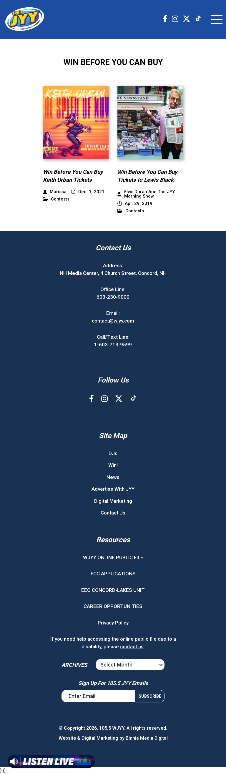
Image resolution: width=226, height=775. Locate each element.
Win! (113, 466)
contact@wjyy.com (113, 321)
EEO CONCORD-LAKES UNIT (113, 591)
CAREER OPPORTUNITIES (113, 607)
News (113, 478)
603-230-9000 (113, 297)
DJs (113, 454)
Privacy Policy (113, 623)
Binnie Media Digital (146, 739)
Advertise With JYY (113, 490)
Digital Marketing (113, 502)
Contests (56, 200)
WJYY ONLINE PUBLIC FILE (113, 558)
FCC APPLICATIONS (113, 574)
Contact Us (113, 514)
